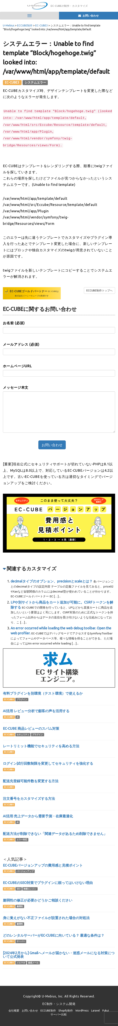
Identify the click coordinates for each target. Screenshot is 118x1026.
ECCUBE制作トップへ (99, 290)
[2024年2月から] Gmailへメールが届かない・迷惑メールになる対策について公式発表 (59, 955)
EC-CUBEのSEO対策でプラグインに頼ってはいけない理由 (48, 883)
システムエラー (35, 82)
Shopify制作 (65, 1010)
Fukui (105, 1010)
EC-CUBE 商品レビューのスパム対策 (31, 728)
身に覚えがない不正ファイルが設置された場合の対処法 (46, 918)
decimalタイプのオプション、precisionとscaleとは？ (52, 581)
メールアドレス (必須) (21, 344)
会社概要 (13, 1010)
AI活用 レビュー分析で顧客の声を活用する (36, 711)
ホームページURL (17, 366)
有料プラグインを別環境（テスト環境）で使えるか (43, 693)
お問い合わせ (30, 1010)
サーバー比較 (59, 1014)
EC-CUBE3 (12, 82)
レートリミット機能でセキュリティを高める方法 (41, 746)
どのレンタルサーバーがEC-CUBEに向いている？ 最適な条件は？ (53, 935)
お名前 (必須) (14, 323)
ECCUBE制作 (48, 1010)
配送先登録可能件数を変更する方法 (30, 781)
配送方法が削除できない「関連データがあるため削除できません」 (55, 834)
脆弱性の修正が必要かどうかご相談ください (37, 900)
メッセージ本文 (15, 387)
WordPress (82, 1010)
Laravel (95, 1010)
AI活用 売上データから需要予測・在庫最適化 (38, 816)
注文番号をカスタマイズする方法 (29, 798)
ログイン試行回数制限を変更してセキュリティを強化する (48, 763)
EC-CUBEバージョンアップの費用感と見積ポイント (43, 865)
